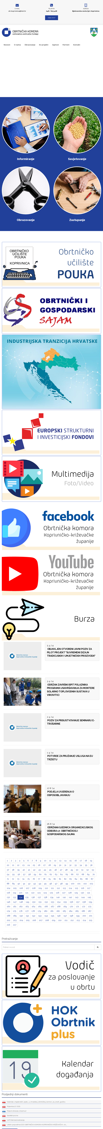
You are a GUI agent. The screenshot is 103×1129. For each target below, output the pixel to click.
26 (39, 865)
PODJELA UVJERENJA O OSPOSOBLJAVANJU (60, 793)
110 (46, 888)
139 (51, 897)
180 (45, 911)
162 (21, 906)
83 (70, 879)
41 (29, 870)
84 (76, 879)
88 (8, 883)
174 (8, 911)
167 (52, 906)
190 (21, 916)
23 (23, 865)
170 (71, 906)
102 (85, 883)
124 (45, 893)
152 (46, 902)
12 (55, 860)
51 (82, 870)
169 (65, 906)
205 (27, 920)
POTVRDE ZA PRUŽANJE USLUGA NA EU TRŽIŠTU (70, 758)
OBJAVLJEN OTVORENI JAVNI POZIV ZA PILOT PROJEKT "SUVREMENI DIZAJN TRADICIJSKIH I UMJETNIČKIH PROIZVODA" (71, 652)
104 (8, 888)
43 (39, 870)
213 (78, 920)
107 (27, 888)
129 (76, 893)
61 (45, 874)
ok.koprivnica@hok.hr (17, 11)
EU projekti (43, 45)
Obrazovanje (30, 45)
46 (55, 870)
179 (39, 911)
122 (32, 893)
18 (86, 860)
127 (63, 893)
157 (77, 902)
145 (89, 897)
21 (13, 865)
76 (34, 879)
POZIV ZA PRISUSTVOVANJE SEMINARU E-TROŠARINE (71, 722)
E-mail (17, 8)
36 (91, 865)
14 (65, 860)
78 (44, 879)
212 (72, 920)
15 (70, 860)
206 (34, 920)
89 (13, 883)
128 (70, 893)
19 (91, 860)
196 (59, 916)
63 (56, 874)
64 (61, 874)
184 (70, 911)
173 (89, 906)
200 (84, 916)
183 (64, 911)
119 (14, 893)
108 (33, 888)
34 (81, 865)
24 (28, 865)
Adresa (86, 8)
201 (90, 916)
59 (35, 874)
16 (76, 860)
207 (40, 920)
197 (65, 916)
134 (20, 897)
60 (40, 874)
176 (20, 911)
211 (66, 920)
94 (40, 883)
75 (28, 879)
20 (8, 865)
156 (71, 902)
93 (34, 883)
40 (24, 870)
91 (24, 883)
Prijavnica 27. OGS (11, 1106)
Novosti (7, 45)
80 (55, 879)
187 (89, 911)
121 (26, 893)
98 (61, 883)
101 (78, 883)
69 (88, 874)
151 (40, 902)
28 (49, 865)
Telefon (51, 8)
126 (57, 893)
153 (52, 902)
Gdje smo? (51, 18)
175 (14, 911)
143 (76, 897)
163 (27, 906)
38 (13, 870)
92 (29, 883)
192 (33, 916)
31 (65, 865)
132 (8, 897)
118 (8, 893)
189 (15, 916)
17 (81, 860)
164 (33, 906)
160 (8, 906)
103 (91, 883)
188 (8, 916)
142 (70, 897)
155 (65, 902)
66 (72, 874)
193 (39, 916)
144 (83, 897)
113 (64, 888)
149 (27, 902)
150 (33, 902)
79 (49, 879)
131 (88, 893)
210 (60, 920)
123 (39, 893)
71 (8, 879)
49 (72, 870)
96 (51, 883)
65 (67, 874)
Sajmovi (55, 45)
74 (23, 879)
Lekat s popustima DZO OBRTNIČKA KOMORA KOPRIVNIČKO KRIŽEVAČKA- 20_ (34, 1124)
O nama (17, 45)
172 (83, 906)
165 (39, 906)
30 (60, 865)
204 (21, 920)
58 (29, 874)
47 (61, 870)
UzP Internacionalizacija (13, 1120)
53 (93, 870)
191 (27, 916)
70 (93, 874)
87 (92, 879)
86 (86, 879)
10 (45, 860)
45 (50, 870)
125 (51, 893)
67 (77, 874)
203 (15, 920)
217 (14, 925)
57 (24, 874)
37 (8, 870)
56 (19, 874)
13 (60, 860)
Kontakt (76, 45)
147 (14, 902)
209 (53, 920)
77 (39, 879)
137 (39, 897)
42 (34, 870)
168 (58, 906)
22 (18, 865)
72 (13, 879)
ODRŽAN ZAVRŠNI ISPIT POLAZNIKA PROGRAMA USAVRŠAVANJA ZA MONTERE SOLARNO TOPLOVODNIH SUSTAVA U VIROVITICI (71, 689)
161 (14, 906)
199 (77, 916)
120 (20, 893)
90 (19, 883)
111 (52, 888)
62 (51, 874)
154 (58, 902)
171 (77, 906)
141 (64, 897)
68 (83, 874)
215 (90, 920)
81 (60, 879)
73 (18, 879)
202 (8, 920)
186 (83, 911)
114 (70, 888)
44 (45, 870)
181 (51, 911)
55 (13, 874)
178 (33, 911)
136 (33, 897)
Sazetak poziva (10, 1115)
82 (65, 879)
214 (84, 920)
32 (70, 865)
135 (27, 897)
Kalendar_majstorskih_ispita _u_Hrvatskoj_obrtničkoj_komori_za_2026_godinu (33, 1101)
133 (14, 897)
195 (52, 916)
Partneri (66, 45)
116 (82, 888)
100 (72, 883)
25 (34, 865)
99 (67, 883)
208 (47, 920)
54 (8, 874)
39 (18, 870)
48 (66, 870)
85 (81, 879)
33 (75, 865)
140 (58, 897)
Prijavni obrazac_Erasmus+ (14, 1111)
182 (58, 911)
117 (88, 888)
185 (77, 911)
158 (84, 902)
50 (77, 870)
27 (44, 865)
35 (86, 865)
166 (46, 906)
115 (76, 888)
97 (56, 883)
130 (82, 893)
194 (46, 916)
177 (27, 911)
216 (8, 925)
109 (40, 888)
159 (90, 902)
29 (55, 865)
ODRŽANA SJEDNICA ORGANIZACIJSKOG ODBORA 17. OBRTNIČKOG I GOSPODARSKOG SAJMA (70, 831)
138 (45, 897)
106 (21, 888)
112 (58, 888)
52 (87, 870)
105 (15, 888)
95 (45, 883)
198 (71, 916)
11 (50, 860)
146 (8, 902)
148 (21, 902)
